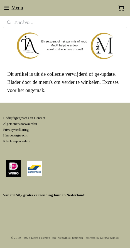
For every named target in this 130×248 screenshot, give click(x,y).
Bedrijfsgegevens (16, 118)
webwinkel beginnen (70, 237)
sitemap (45, 237)
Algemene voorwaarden (20, 124)
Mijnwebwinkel (109, 237)
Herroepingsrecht (15, 135)
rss (54, 237)
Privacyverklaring (16, 129)
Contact (39, 118)
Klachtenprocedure (16, 141)
